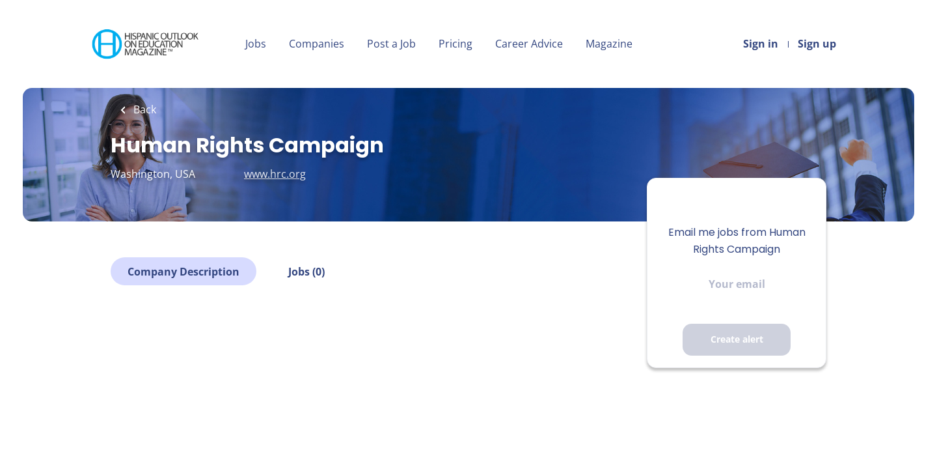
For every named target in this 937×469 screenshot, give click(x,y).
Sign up (817, 43)
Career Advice (529, 43)
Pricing (455, 43)
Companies (316, 43)
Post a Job (391, 43)
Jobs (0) (306, 271)
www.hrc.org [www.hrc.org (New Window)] (275, 174)
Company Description (183, 271)
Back (143, 109)
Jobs (255, 43)
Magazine (609, 43)
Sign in (760, 43)
